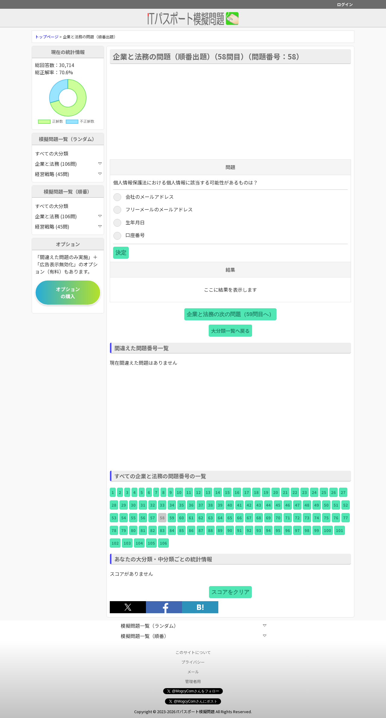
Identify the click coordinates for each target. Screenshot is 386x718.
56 (143, 518)
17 (246, 492)
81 (143, 530)
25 (323, 492)
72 (297, 518)
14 (217, 492)
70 (278, 518)
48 (307, 505)
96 (287, 530)
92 (249, 530)
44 (268, 505)
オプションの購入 (68, 292)
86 (191, 530)
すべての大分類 (51, 153)
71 (287, 518)
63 (210, 518)
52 (345, 505)
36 (191, 505)
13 (208, 492)
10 (179, 492)
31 (143, 505)
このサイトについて (193, 652)
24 (314, 492)
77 (345, 518)
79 (123, 530)
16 (237, 492)
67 (249, 518)
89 (220, 530)
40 (229, 505)
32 (152, 505)
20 (275, 492)
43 (258, 505)
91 (239, 530)
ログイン (345, 4)
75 (326, 518)
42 (249, 505)
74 (316, 518)
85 (181, 530)
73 (307, 518)
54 (123, 518)
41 (239, 505)
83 (162, 530)
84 (171, 530)
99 (316, 530)
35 (181, 505)
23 (304, 492)
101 (339, 530)
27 (343, 492)
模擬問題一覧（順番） (193, 635)
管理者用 (193, 681)
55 (133, 518)
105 (151, 543)
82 (152, 530)
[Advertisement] (230, 111)
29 (123, 505)
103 (127, 543)
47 (297, 505)
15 (227, 492)
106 (163, 543)
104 (139, 543)
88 (210, 530)
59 (171, 518)
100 (327, 530)
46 (287, 505)
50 (326, 505)
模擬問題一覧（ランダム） (193, 625)
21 (285, 492)
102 (115, 543)
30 (133, 505)
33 (162, 505)
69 (268, 518)
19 (266, 492)
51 (336, 505)
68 (258, 518)
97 (297, 530)
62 (200, 518)
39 (220, 505)
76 (336, 518)
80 (133, 530)
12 (198, 492)
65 (229, 518)
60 (181, 518)
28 (114, 505)
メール (193, 672)
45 (278, 505)
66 (239, 518)
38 (210, 505)
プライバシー (193, 662)
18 (256, 492)
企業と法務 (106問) (68, 163)
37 (200, 505)
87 (200, 530)
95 (278, 530)
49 (316, 505)
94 (268, 530)
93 (258, 530)
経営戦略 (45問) (68, 174)
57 (152, 518)
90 (229, 530)
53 (114, 518)
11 (188, 492)
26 (333, 492)
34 (171, 505)
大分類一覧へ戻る (230, 330)
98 (307, 530)
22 (295, 492)
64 (220, 518)
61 (191, 518)
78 (114, 530)
